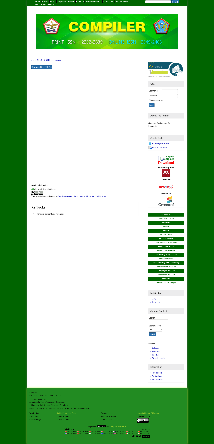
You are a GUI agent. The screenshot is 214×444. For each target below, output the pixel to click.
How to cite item (159, 147)
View (154, 299)
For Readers (157, 372)
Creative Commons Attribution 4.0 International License (81, 196)
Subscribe (156, 302)
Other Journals (158, 358)
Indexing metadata (160, 143)
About (45, 1)
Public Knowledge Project (67, 413)
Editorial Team (166, 218)
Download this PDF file (42, 67)
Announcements (94, 1)
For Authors (157, 376)
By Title (155, 354)
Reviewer (166, 222)
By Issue (155, 348)
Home (37, 1)
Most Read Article (44, 4)
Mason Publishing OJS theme (148, 413)
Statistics (108, 1)
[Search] (158, 1)
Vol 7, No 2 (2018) (43, 60)
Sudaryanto (57, 60)
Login (53, 1)
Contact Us (166, 214)
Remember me (157, 100)
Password (153, 95)
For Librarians (158, 379)
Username (153, 90)
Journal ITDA (121, 1)
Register (61, 1)
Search (71, 1)
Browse (80, 1)
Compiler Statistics (118, 426)
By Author (156, 351)
